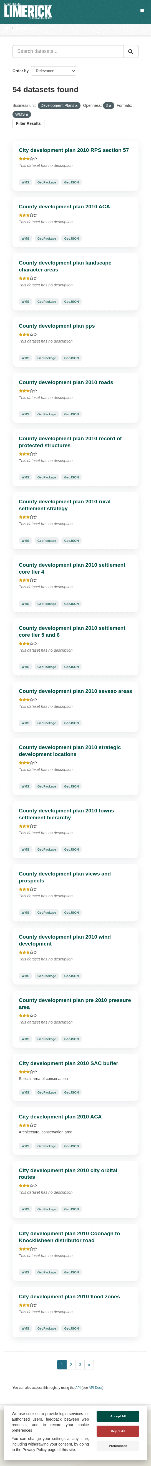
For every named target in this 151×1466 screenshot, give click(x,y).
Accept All (118, 1416)
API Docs (96, 1388)
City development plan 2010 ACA (60, 1117)
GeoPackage (46, 182)
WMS (25, 182)
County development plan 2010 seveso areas (75, 691)
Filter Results (28, 123)
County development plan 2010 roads (66, 382)
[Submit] (131, 51)
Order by (20, 71)
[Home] (6, 28)
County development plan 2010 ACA (64, 206)
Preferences (118, 1445)
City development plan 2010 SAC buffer (68, 1063)
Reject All (118, 1431)
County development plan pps (57, 326)
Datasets (26, 28)
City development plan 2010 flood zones (69, 1296)
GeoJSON (71, 182)
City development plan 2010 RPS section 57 (74, 150)
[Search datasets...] (68, 51)
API (77, 1388)
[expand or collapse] (142, 10)
